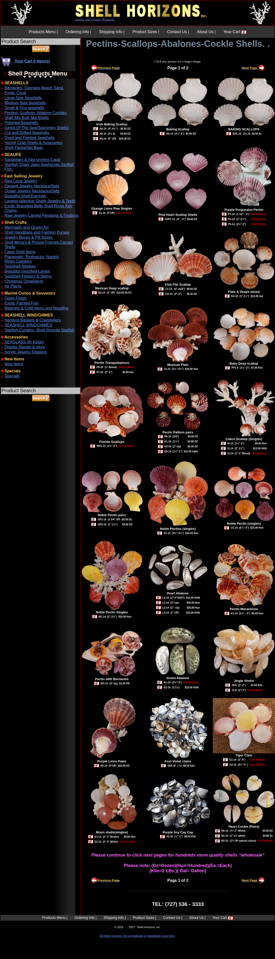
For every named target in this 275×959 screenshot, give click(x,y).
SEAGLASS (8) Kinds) (24, 342)
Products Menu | (43, 32)
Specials (11, 376)
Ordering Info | (78, 32)
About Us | (206, 32)
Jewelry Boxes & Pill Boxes (28, 237)
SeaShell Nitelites (20, 266)
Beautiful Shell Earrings (25, 196)
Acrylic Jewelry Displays (25, 352)
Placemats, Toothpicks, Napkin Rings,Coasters (31, 259)
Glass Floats (15, 298)
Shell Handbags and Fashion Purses (36, 232)
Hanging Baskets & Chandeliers (32, 320)
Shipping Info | (112, 32)
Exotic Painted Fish (21, 303)
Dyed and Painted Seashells (29, 138)
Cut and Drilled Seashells (26, 133)
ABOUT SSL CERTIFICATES (13, 424)
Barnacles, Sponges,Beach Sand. (34, 88)
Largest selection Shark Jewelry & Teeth (39, 201)
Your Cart (234, 32)
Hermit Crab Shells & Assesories (33, 143)
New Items (13, 364)
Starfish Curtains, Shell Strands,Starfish (39, 330)
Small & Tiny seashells (24, 108)
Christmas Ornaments (23, 281)
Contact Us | (178, 32)
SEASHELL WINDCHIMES (28, 325)
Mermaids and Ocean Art (26, 227)
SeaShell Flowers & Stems (28, 276)
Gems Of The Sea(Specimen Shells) (36, 128)
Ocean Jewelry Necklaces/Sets (32, 191)
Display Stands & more (24, 347)
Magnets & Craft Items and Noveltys (36, 308)
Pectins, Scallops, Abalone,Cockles (35, 113)
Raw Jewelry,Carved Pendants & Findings (41, 215)
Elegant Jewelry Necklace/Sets (31, 186)
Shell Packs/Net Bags (23, 148)
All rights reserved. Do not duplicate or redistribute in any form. (137, 935)
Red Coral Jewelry (20, 181)
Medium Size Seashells (25, 103)
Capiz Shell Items (20, 252)
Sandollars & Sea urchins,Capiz (32, 160)
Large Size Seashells (23, 98)
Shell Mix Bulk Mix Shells (26, 118)
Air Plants (12, 286)
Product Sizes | (146, 32)
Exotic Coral (15, 93)
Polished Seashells (21, 123)
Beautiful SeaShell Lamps (27, 271)
